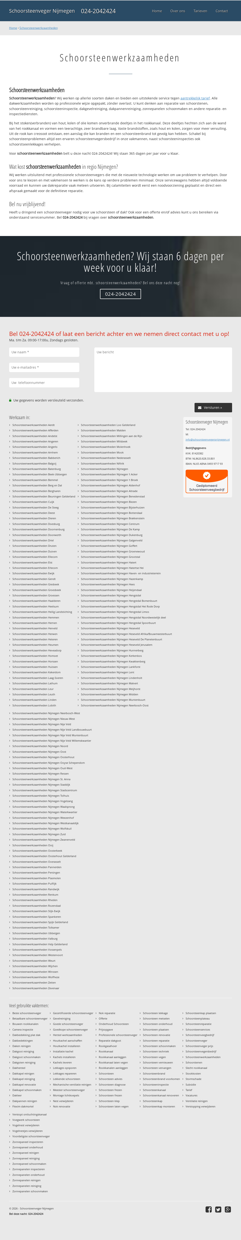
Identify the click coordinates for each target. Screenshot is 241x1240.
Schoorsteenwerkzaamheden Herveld (34, 628)
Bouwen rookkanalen (25, 1024)
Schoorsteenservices (198, 1029)
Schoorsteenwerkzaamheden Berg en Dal (37, 485)
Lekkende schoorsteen (66, 1079)
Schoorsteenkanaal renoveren (161, 1095)
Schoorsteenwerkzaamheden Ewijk (33, 573)
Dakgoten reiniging (23, 1062)
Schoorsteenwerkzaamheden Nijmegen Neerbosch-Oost (115, 705)
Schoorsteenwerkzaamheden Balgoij (34, 463)
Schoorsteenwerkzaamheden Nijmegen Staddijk (41, 784)
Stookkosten (193, 1073)
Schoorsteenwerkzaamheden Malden (103, 430)
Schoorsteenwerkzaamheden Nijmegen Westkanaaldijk (45, 823)
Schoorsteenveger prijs (199, 1046)
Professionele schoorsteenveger (118, 1035)
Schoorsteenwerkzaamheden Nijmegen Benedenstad (113, 496)
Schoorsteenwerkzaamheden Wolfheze (35, 977)
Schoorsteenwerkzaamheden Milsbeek (104, 441)
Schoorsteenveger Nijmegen (42, 11)
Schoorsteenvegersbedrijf (201, 1051)
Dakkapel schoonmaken (27, 1090)
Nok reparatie (107, 1013)
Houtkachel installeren (66, 1046)
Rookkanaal (106, 1051)
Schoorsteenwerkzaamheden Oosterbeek (37, 850)
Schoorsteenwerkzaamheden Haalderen (36, 600)
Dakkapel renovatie (24, 1084)
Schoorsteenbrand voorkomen (161, 1079)
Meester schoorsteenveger (69, 1090)
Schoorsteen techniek (156, 1051)
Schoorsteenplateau (198, 1018)
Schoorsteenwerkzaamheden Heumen (35, 644)
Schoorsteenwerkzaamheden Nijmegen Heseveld (110, 628)
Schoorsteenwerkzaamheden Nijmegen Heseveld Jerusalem (116, 644)
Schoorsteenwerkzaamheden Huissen (35, 667)
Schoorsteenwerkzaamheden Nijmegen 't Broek (109, 480)
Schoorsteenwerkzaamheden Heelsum (35, 606)
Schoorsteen (106, 1073)
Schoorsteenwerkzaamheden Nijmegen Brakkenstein (113, 518)
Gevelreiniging (61, 1018)
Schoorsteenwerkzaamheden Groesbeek (36, 590)
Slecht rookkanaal (196, 1068)
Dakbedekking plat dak (26, 1035)
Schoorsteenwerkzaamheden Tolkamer (35, 927)
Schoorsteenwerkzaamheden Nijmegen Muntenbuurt (113, 699)
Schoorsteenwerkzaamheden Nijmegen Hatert (108, 562)
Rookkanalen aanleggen (113, 1068)
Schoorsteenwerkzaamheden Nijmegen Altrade (109, 491)
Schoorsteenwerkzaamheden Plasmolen (36, 878)
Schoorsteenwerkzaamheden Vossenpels (37, 949)
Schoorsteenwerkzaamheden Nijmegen (104, 469)
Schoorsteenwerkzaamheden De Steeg (35, 507)
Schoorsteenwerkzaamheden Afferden (35, 430)
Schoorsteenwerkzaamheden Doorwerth (36, 535)
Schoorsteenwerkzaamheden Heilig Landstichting (42, 612)
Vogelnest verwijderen (25, 1125)
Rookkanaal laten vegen (113, 1062)
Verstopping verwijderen (200, 1106)
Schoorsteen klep (109, 1101)
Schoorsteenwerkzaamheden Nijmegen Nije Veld (41, 724)
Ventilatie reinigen (197, 1101)
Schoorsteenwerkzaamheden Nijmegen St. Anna (41, 779)
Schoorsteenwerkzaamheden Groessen (35, 595)
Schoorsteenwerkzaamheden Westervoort (37, 955)
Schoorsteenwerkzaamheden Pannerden (36, 867)
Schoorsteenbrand (154, 1073)
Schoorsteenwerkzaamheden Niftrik (102, 463)
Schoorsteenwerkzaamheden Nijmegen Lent (107, 672)
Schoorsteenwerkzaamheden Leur (33, 689)
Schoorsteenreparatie (198, 1024)
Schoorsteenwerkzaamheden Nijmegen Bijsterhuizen (113, 507)
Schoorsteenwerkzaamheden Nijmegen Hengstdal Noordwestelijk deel (123, 617)
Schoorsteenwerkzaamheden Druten (34, 545)
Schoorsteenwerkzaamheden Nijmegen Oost (39, 751)
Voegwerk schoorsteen (26, 1120)
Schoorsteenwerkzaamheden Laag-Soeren (37, 678)
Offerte (103, 1018)
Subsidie (191, 1084)
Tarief (189, 1090)
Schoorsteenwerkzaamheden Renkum (35, 894)
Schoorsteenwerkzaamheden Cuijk (33, 502)
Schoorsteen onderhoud (157, 1024)
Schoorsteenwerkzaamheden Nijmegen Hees (108, 584)
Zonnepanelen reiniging (26, 1186)
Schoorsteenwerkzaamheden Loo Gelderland (108, 425)
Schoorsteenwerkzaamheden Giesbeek (35, 584)
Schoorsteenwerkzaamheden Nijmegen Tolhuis (40, 795)
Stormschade (193, 1079)
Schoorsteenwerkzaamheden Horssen (35, 661)
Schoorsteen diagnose (112, 1084)
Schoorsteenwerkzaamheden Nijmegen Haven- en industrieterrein (121, 573)
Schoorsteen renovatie (156, 1035)
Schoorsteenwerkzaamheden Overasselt (36, 861)
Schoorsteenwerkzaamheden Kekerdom (36, 672)
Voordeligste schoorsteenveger (31, 1136)
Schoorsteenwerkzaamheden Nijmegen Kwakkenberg (113, 661)
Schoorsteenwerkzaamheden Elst (32, 562)
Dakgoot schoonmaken (26, 1057)
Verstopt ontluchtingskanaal (29, 1114)
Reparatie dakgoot (110, 1040)
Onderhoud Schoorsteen (114, 1024)
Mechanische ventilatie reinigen (72, 1084)
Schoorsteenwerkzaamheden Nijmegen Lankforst (110, 667)
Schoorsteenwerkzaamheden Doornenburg (38, 529)
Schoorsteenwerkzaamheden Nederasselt (106, 458)
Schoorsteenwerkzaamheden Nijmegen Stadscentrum (44, 790)
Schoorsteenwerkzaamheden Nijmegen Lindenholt (111, 678)
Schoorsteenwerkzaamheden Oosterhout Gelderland (44, 856)
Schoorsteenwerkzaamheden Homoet (35, 655)
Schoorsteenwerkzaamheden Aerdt (33, 425)
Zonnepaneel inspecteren (27, 1142)
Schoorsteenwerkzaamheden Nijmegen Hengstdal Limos (115, 612)
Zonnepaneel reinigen (25, 1152)
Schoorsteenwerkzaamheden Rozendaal (36, 905)
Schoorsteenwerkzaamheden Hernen (34, 623)
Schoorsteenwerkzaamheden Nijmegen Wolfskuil (42, 828)
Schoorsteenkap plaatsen (201, 1013)
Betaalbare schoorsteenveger (29, 1018)
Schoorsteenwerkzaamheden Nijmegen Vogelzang (42, 801)
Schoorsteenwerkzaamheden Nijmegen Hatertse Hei (112, 568)
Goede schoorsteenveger (68, 1024)
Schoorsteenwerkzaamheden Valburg (34, 938)
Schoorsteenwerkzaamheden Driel (33, 540)
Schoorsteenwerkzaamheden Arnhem (35, 452)
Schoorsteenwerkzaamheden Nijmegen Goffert (109, 545)
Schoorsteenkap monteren (159, 1106)
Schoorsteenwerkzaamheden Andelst (34, 436)
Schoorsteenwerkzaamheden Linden (34, 699)
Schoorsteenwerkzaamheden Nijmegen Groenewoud (113, 551)
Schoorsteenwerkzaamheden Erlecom (35, 568)
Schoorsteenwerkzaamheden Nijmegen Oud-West (42, 768)
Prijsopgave (106, 1029)
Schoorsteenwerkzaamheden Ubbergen (36, 933)
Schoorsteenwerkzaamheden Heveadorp (36, 650)
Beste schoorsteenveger (26, 1013)
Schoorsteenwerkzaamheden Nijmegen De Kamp (110, 529)
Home (13, 28)
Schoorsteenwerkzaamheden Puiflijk (34, 883)
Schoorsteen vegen (154, 1057)
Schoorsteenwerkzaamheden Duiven (34, 551)
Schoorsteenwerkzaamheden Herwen (34, 634)
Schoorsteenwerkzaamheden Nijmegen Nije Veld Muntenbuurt (50, 735)
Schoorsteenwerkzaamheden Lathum (34, 683)
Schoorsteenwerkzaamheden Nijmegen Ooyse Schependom (48, 762)
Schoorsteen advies (110, 1079)
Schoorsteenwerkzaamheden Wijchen (35, 966)
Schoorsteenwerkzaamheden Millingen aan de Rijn (111, 436)
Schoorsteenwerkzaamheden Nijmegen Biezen (109, 502)
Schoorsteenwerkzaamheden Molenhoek (105, 447)
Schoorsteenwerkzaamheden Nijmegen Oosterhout (43, 757)
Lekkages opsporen (65, 1068)
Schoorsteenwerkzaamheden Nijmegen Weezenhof (43, 817)
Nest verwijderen (63, 1101)
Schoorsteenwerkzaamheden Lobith (34, 705)
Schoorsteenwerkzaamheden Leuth (33, 694)
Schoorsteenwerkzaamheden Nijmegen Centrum (110, 524)
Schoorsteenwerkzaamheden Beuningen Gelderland (43, 496)
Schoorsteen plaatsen (156, 1029)
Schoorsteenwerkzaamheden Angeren (35, 441)
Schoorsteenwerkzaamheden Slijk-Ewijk (36, 911)
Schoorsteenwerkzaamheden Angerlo (34, 447)
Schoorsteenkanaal (154, 1090)
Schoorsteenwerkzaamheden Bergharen (36, 491)
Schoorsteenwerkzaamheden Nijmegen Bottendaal (111, 513)
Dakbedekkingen (22, 1040)
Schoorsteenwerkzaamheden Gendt (34, 579)
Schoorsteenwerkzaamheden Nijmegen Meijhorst (110, 689)
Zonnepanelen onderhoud (28, 1175)
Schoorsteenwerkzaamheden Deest (33, 513)
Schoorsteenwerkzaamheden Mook (102, 452)
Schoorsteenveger (196, 1040)
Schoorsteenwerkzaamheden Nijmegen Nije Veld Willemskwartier (51, 740)
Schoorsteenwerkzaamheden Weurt (33, 960)
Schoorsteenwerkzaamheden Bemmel (35, 480)
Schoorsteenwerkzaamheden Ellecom (34, 557)
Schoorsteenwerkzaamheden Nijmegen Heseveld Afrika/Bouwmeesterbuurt (126, 634)
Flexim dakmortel (23, 1106)
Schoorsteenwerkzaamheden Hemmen (35, 617)
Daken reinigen (21, 1046)
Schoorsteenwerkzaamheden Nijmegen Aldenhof (110, 485)
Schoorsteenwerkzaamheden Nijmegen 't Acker (109, 474)
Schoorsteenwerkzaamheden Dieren (34, 518)
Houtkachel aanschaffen (67, 1040)
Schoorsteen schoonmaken (159, 1046)
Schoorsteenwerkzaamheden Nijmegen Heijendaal (111, 590)
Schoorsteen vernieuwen (158, 1062)
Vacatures (191, 1095)
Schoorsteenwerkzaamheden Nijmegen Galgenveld (111, 540)
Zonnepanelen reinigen (26, 1180)
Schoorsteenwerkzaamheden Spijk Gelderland (40, 922)
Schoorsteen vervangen (157, 1068)
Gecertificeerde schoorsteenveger (73, 1013)
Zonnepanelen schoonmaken (30, 1191)
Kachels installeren (64, 1057)
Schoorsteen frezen (110, 1090)
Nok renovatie (61, 1106)
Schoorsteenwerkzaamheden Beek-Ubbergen (39, 474)
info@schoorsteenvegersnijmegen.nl (208, 439)
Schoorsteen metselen (156, 1018)
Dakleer (17, 1095)
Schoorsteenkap (152, 1101)
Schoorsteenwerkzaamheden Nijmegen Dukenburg (111, 535)
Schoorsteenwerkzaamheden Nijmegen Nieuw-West (43, 718)
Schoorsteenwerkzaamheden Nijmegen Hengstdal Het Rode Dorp (120, 606)
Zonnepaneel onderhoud (27, 1147)
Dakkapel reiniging (23, 1079)
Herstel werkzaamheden (67, 1035)
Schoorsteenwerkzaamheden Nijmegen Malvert (109, 683)
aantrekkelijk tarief (195, 98)
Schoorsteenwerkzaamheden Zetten (34, 982)
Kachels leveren (62, 1062)
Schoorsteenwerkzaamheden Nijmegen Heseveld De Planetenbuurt (121, 639)
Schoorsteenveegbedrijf (200, 1035)
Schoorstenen (194, 1062)
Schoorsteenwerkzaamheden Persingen (36, 872)
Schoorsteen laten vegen (114, 1106)
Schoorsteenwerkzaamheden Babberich (36, 458)
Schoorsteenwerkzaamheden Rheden (34, 900)
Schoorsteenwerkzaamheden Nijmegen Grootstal (110, 557)
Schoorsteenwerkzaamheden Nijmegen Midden (109, 694)
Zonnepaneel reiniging (26, 1158)
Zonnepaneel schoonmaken (29, 1163)
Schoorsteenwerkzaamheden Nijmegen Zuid (39, 834)
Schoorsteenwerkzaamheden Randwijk (35, 889)
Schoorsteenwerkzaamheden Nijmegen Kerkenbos (111, 655)
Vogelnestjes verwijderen (27, 1131)
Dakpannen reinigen (24, 1101)
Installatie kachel (63, 1051)
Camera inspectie (22, 1029)
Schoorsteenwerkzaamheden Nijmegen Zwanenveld (43, 839)
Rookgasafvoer (108, 1046)
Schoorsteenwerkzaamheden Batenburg (36, 469)
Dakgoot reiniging (23, 1051)
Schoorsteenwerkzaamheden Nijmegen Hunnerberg (112, 650)
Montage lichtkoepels (66, 1095)
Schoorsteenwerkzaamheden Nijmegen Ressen (40, 773)
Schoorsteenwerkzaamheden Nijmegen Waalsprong (43, 806)
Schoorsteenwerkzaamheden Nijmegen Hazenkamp (112, 579)
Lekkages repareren (65, 1073)
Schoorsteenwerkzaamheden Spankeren (36, 916)
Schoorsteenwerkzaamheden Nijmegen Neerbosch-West (46, 713)
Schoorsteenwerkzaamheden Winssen (35, 971)
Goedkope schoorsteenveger (70, 1029)
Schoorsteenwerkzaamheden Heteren (35, 639)
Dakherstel (18, 1068)
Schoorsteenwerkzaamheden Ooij (32, 845)
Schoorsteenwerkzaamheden (38, 28)
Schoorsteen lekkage (155, 1013)
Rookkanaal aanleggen (112, 1057)
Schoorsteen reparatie (156, 1040)
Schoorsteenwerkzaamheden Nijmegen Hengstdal (111, 595)
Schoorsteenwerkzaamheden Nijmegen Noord (40, 746)
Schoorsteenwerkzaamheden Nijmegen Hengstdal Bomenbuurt (119, 600)
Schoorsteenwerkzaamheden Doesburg (36, 524)
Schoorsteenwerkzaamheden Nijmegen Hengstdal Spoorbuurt (118, 623)
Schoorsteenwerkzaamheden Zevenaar (35, 988)
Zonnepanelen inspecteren (28, 1169)
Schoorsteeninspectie (156, 1084)
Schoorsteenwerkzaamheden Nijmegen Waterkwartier (44, 812)
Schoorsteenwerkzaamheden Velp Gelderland (40, 944)
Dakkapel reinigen (23, 1073)
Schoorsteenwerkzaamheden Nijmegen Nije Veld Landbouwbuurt (52, 729)
